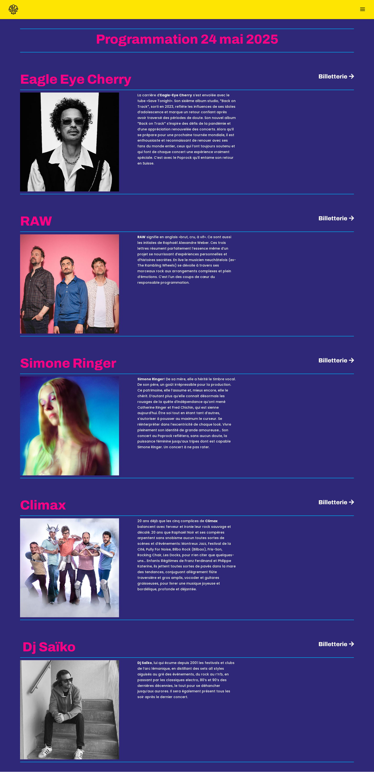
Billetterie (332, 76)
